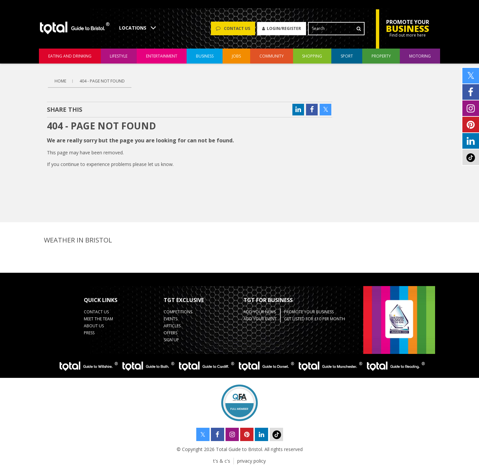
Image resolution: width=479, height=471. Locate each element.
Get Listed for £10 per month (314, 319)
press (89, 333)
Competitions (178, 312)
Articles (172, 326)
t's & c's (221, 461)
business (205, 56)
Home (60, 81)
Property (381, 56)
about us (94, 326)
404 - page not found (102, 81)
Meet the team (98, 319)
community (271, 56)
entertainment (161, 56)
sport (347, 56)
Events (170, 319)
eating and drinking (69, 56)
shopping (312, 56)
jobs (236, 56)
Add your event (260, 319)
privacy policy (251, 461)
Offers (170, 333)
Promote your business (309, 312)
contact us (96, 312)
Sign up (171, 340)
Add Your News (259, 312)
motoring (420, 56)
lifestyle (118, 56)
